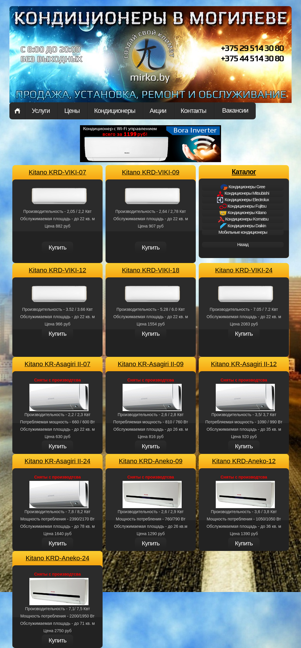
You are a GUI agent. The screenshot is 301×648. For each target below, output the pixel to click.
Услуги (41, 110)
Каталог (244, 172)
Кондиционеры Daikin (243, 226)
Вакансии (235, 110)
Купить (57, 247)
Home (17, 110)
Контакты (193, 110)
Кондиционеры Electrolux (243, 200)
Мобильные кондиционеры (242, 232)
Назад (242, 244)
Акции (158, 110)
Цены (72, 110)
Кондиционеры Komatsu (242, 219)
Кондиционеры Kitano (242, 213)
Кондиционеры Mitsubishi (243, 193)
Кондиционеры (114, 110)
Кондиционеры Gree (242, 187)
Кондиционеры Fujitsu (242, 206)
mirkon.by (149, 61)
